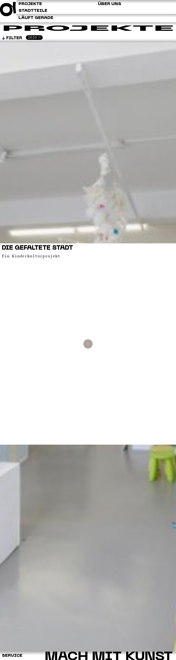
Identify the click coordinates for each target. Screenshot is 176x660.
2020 (32, 37)
